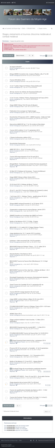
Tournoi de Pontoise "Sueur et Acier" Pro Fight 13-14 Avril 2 (28, 397)
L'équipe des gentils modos (17, 41)
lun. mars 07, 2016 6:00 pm (31, 99)
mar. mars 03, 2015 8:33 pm (32, 178)
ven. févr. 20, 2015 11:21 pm (31, 186)
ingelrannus (24, 131)
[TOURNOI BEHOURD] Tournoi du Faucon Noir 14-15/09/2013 (29, 333)
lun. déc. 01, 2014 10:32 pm (31, 223)
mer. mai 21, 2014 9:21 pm (31, 271)
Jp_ (22, 87)
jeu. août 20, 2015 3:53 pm (41, 118)
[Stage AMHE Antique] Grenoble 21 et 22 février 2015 (26, 203)
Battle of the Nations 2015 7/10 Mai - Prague (24, 221)
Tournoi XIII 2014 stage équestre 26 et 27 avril (24, 292)
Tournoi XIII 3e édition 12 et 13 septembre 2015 (25, 130)
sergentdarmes (25, 125)
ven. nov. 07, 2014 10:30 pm (35, 234)
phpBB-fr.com (10, 446)
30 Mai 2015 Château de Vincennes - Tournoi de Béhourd (27, 171)
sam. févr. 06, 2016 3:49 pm (33, 112)
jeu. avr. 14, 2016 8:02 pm (30, 93)
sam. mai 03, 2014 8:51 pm (34, 286)
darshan (23, 81)
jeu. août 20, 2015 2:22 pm (37, 125)
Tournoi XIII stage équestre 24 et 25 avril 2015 (24, 156)
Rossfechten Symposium (18, 143)
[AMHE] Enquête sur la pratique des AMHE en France (26, 215)
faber (22, 106)
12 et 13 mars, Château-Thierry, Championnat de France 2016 (29, 98)
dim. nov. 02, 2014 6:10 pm (34, 242)
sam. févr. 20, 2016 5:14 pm (32, 106)
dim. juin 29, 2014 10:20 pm (33, 248)
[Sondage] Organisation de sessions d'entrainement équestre (29, 277)
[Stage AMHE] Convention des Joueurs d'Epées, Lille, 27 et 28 (29, 74)
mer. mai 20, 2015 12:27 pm (33, 145)
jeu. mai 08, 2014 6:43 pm (32, 278)
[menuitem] (14, 2)
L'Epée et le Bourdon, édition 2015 (20, 137)
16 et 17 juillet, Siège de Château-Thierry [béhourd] (25, 86)
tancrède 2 (24, 234)
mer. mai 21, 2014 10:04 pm (31, 264)
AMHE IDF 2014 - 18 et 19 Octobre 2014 (22, 149)
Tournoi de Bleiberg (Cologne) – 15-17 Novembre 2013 (27, 355)
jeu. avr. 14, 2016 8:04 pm (30, 87)
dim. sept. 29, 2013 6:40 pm (31, 357)
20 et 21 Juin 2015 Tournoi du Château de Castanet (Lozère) (29, 190)
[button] (52, 56)
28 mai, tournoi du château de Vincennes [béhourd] (25, 92)
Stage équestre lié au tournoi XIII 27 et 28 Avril (24, 382)
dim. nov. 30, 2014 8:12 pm (31, 229)
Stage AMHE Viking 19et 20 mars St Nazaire (23, 105)
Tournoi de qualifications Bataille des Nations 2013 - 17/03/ (28, 390)
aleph (22, 205)
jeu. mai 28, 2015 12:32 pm (33, 139)
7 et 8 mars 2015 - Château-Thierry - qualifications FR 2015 (28, 196)
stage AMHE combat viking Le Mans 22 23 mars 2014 (26, 299)
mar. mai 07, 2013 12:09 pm (34, 378)
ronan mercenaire (25, 334)
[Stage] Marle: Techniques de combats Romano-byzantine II (28, 164)
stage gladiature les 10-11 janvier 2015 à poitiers (25, 233)
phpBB (9, 444)
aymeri (23, 68)
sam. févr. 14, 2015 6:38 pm (31, 192)
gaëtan (23, 112)
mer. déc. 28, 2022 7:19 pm (33, 68)
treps (22, 217)
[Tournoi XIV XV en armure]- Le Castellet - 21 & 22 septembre (29, 348)
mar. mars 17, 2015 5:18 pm (40, 165)
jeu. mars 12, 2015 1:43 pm (31, 172)
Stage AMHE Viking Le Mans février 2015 (22, 177)
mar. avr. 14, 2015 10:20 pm (35, 158)
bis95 (22, 151)
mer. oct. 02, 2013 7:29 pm (34, 349)
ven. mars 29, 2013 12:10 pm (31, 398)
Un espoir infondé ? (16, 67)
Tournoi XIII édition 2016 (17, 80)
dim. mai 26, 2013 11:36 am (33, 370)
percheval (23, 75)
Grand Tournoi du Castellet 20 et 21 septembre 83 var (26, 284)
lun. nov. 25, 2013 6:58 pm (33, 342)
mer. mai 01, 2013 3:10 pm (34, 384)
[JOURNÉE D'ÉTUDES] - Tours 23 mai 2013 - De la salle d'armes (30, 376)
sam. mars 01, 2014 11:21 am (41, 315)
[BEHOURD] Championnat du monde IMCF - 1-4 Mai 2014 (27, 327)
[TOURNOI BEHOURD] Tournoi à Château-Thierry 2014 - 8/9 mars (30, 306)
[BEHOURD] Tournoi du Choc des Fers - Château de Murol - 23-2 (29, 270)
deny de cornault (25, 255)
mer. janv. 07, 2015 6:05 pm (32, 205)
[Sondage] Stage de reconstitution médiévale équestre (29, 368)
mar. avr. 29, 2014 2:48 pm (34, 293)
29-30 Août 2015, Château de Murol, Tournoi (24, 184)
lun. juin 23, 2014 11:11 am (37, 255)
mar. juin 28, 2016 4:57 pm (33, 81)
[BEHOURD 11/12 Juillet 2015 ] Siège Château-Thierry (26, 227)
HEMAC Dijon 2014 (16, 314)
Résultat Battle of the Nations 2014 (21, 254)
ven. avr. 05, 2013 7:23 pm (30, 391)
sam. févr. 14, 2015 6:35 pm (31, 197)
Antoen (23, 248)
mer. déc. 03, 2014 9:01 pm (32, 217)
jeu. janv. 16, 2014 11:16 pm (38, 334)
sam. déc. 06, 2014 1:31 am (31, 211)
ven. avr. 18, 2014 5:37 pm (31, 300)
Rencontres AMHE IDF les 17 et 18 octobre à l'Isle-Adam (27, 124)
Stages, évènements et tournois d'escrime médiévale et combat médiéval (26, 35)
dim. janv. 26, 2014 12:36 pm (31, 328)
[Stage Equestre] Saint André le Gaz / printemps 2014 (29, 340)
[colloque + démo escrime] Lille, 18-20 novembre (25, 240)
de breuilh (23, 286)
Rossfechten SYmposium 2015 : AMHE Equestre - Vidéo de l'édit (30, 117)
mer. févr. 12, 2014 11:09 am (32, 322)
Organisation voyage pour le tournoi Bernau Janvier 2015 (27, 209)
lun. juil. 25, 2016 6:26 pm (33, 75)
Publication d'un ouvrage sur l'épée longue (23, 111)
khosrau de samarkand (27, 118)
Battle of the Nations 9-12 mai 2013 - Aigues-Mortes (26, 361)
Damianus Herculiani (26, 165)
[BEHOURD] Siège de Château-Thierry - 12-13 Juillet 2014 (28, 246)
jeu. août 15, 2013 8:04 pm (34, 363)
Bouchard (23, 293)
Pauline (23, 278)
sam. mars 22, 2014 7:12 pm (31, 308)
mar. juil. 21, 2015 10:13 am (35, 131)
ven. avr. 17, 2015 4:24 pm (31, 151)
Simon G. (23, 378)
